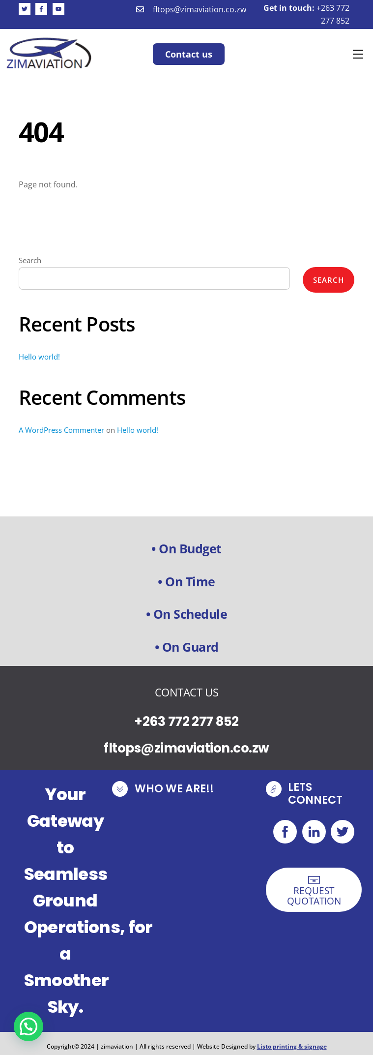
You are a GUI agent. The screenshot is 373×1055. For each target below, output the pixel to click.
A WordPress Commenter (61, 430)
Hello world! (39, 357)
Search (30, 260)
